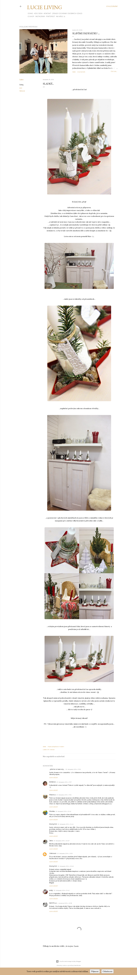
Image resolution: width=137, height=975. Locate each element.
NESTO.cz (53, 903)
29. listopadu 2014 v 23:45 (66, 866)
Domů (29, 13)
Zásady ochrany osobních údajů (66, 13)
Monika (52, 811)
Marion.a (52, 795)
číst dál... (114, 71)
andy (51, 890)
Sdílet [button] (74, 72)
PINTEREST (49, 16)
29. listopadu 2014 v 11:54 (63, 795)
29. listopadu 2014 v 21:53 (65, 853)
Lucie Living (44, 7)
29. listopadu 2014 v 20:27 (61, 840)
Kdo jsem (37, 13)
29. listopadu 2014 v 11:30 (73, 769)
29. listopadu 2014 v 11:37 (64, 782)
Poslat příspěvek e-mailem (56, 746)
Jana (51, 841)
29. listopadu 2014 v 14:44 (66, 824)
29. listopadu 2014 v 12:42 (63, 811)
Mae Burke (77, 965)
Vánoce (22, 91)
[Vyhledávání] (112, 6)
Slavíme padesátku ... (86, 33)
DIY (20, 88)
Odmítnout (107, 971)
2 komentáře (81, 72)
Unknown (52, 853)
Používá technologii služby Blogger (68, 961)
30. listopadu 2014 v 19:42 (61, 890)
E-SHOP (30, 16)
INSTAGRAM (39, 16)
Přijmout (95, 971)
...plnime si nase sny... (57, 769)
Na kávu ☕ (60, 16)
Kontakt (46, 13)
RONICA (52, 782)
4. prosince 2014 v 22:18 (65, 903)
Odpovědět (53, 777)
